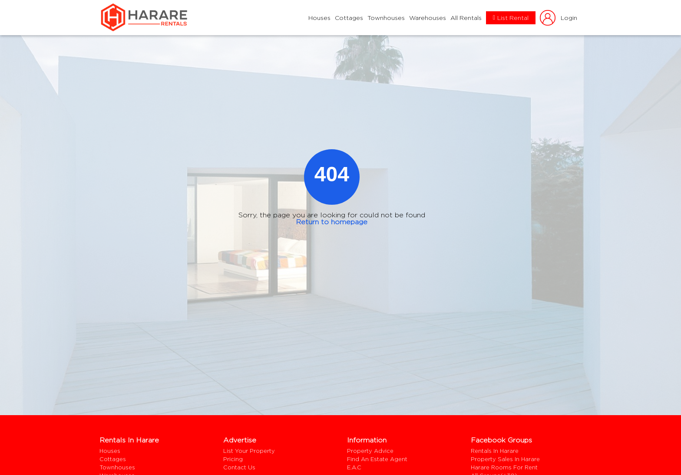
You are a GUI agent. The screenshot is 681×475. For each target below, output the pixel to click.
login (558, 17)
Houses (319, 18)
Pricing (233, 459)
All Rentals (466, 18)
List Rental (511, 18)
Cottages (349, 18)
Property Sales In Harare (505, 459)
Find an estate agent (377, 459)
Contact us (239, 467)
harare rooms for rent (504, 467)
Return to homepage (331, 222)
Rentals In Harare (495, 451)
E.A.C (354, 467)
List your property (249, 451)
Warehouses (427, 18)
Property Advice (370, 451)
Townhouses (386, 18)
